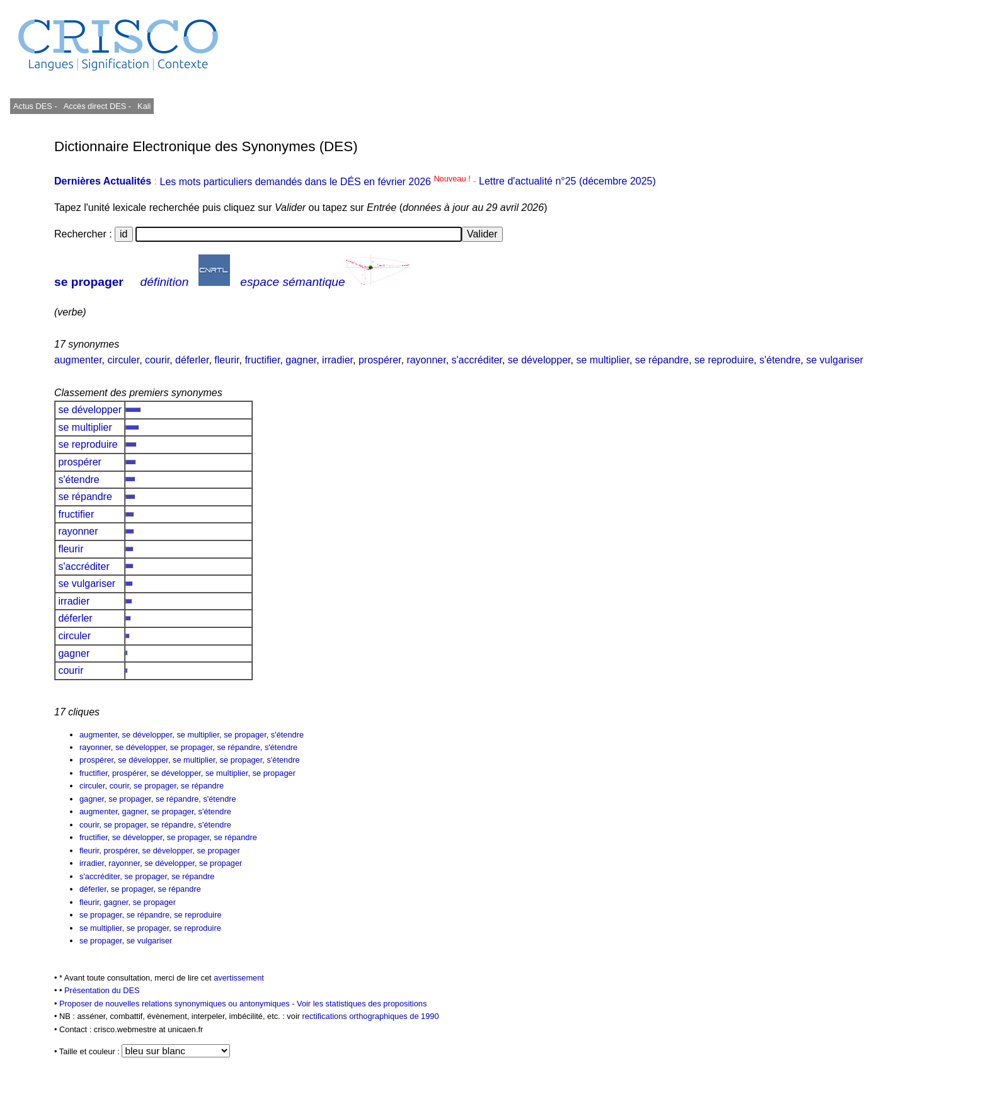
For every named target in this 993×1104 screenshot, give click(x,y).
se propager (88, 281)
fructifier (262, 360)
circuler (124, 360)
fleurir (226, 360)
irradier (337, 360)
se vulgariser (834, 360)
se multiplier (602, 360)
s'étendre (779, 360)
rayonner (425, 360)
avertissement (239, 977)
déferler (192, 360)
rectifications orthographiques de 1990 (370, 1016)
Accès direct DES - (97, 106)
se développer (539, 360)
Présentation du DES (102, 990)
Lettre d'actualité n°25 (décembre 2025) (567, 181)
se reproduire (724, 360)
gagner (300, 360)
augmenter (78, 360)
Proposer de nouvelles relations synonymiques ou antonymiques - (178, 1003)
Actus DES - (35, 106)
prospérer (380, 360)
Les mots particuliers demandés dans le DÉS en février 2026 (316, 181)
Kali (144, 106)
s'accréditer (477, 360)
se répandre (662, 360)
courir (157, 360)
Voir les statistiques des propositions (362, 1003)
